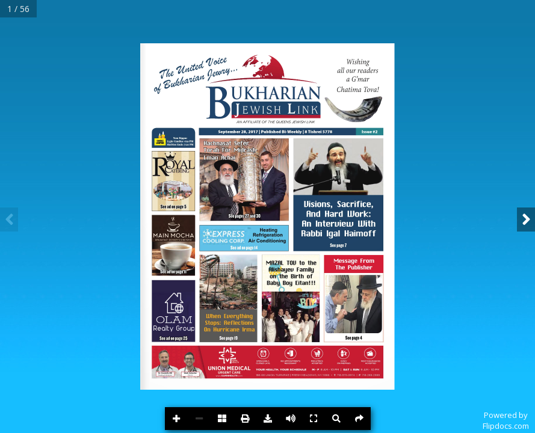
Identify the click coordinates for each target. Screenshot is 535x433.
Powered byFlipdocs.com (506, 420)
